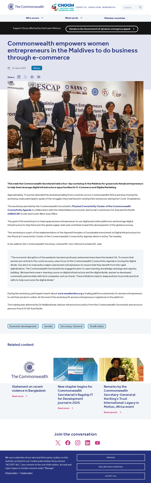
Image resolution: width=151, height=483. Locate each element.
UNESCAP (14, 211)
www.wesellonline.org (70, 291)
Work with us (108, 7)
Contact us (81, 7)
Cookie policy (26, 472)
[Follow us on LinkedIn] (87, 442)
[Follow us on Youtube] (97, 442)
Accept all (111, 475)
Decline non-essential (111, 466)
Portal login (94, 7)
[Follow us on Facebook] (67, 442)
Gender (48, 324)
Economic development (23, 324)
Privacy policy (11, 472)
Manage (111, 456)
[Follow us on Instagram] (77, 442)
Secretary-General (71, 324)
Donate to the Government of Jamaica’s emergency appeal (100, 27)
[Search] (132, 7)
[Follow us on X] (57, 442)
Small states (97, 324)
